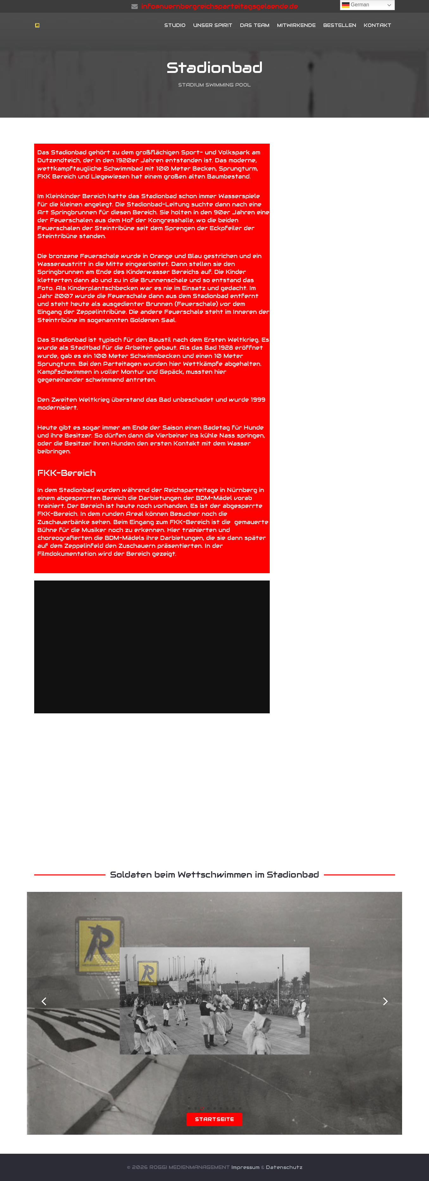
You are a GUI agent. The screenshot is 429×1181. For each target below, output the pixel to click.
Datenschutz (284, 1167)
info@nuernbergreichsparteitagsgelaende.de (220, 6)
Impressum (245, 1167)
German (355, 5)
